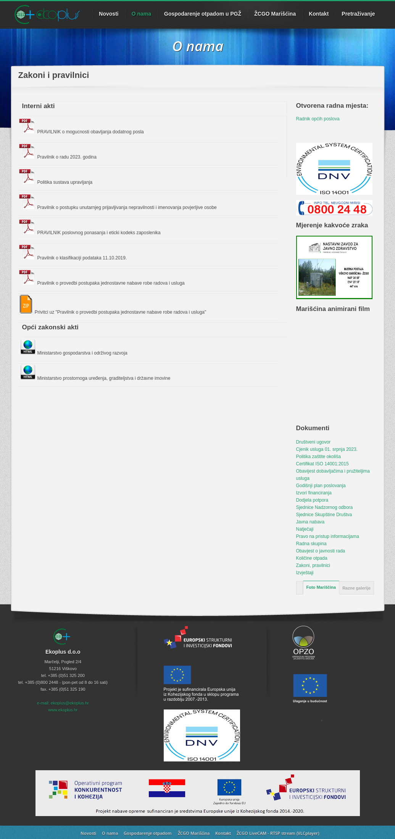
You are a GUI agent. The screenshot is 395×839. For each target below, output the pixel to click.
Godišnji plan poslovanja (321, 485)
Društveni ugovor (313, 442)
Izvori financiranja (314, 493)
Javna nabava (310, 522)
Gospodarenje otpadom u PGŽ (202, 14)
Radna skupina (311, 543)
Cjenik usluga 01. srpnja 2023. (327, 449)
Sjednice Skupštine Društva (324, 514)
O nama (141, 14)
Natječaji (305, 529)
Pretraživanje (358, 14)
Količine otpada (311, 558)
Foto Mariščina (321, 587)
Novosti (88, 833)
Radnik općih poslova (318, 118)
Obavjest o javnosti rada (320, 551)
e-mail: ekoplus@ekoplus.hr (63, 703)
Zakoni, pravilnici (313, 565)
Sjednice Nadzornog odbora (324, 507)
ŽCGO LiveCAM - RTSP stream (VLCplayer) (278, 833)
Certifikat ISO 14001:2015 (322, 463)
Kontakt (319, 14)
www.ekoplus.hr (62, 710)
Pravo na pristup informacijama (327, 536)
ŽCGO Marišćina (275, 14)
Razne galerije (356, 588)
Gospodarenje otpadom (148, 833)
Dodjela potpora (312, 500)
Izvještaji (305, 572)
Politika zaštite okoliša (318, 456)
